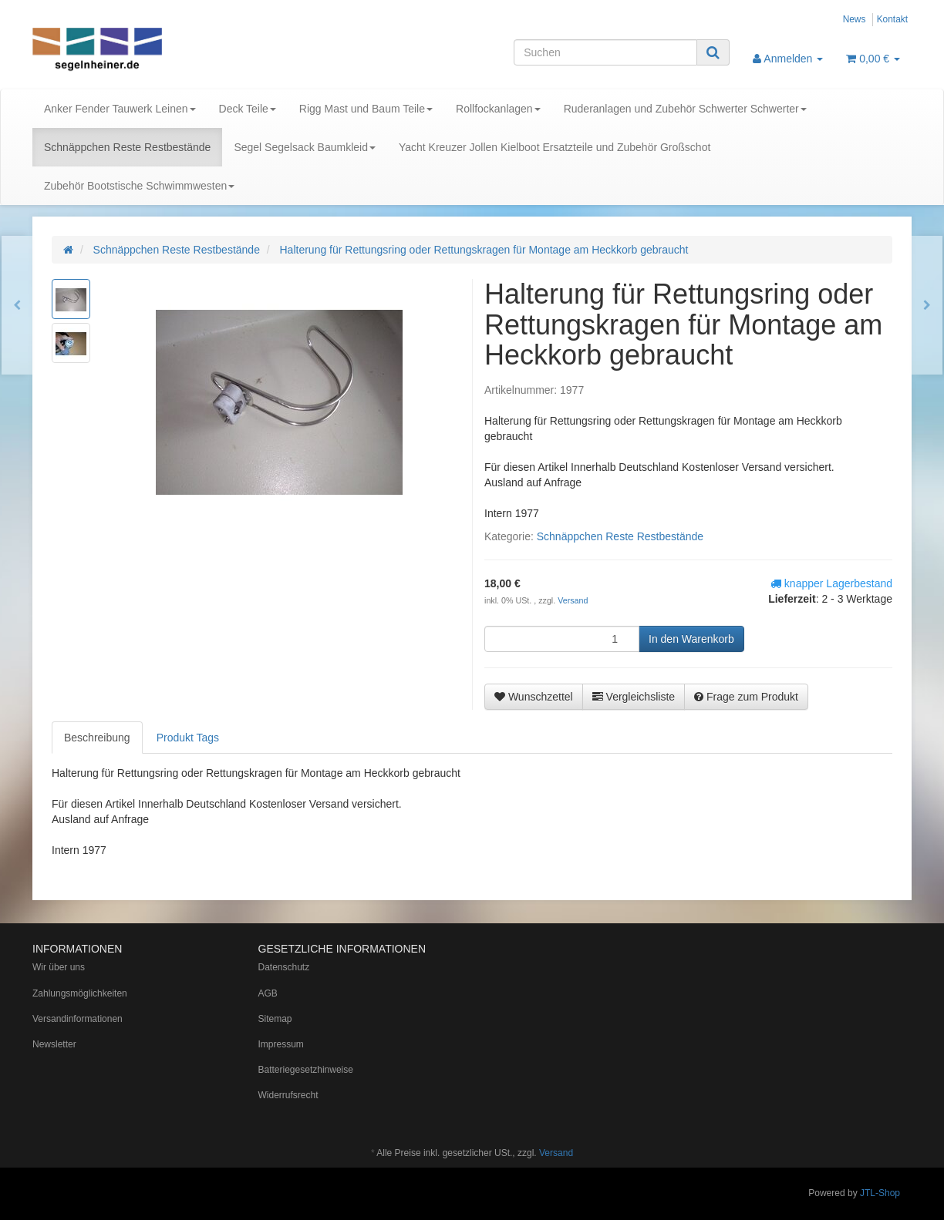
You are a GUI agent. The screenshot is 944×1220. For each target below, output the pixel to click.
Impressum (281, 1044)
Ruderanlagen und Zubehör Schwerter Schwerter (685, 109)
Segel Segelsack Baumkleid (305, 147)
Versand (573, 600)
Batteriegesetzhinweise (305, 1069)
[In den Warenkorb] (691, 639)
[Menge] (561, 639)
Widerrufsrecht (288, 1095)
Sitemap (275, 1018)
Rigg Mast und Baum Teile (366, 109)
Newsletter (54, 1044)
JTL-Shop (880, 1193)
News (854, 19)
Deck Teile (247, 109)
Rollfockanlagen (498, 109)
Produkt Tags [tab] (188, 737)
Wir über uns (58, 967)
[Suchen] (605, 52)
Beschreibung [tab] (97, 737)
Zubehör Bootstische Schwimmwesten (139, 186)
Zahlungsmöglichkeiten (79, 993)
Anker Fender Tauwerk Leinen (120, 109)
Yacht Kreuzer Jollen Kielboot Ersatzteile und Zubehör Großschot (554, 147)
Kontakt (892, 19)
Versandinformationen (77, 1018)
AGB (268, 993)
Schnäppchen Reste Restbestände (127, 147)
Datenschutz (284, 967)
